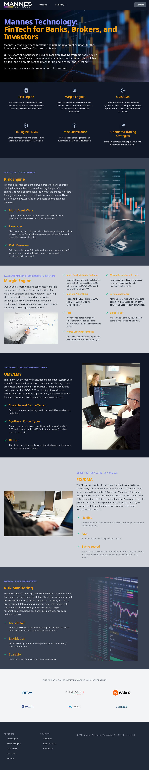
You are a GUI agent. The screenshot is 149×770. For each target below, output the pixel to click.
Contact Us (48, 748)
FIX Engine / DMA (26, 132)
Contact (140, 4)
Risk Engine (26, 97)
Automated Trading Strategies (123, 134)
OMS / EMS (12, 748)
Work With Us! (49, 743)
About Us (47, 738)
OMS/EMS (123, 97)
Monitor (10, 758)
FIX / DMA (11, 753)
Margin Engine (74, 97)
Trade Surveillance (74, 132)
